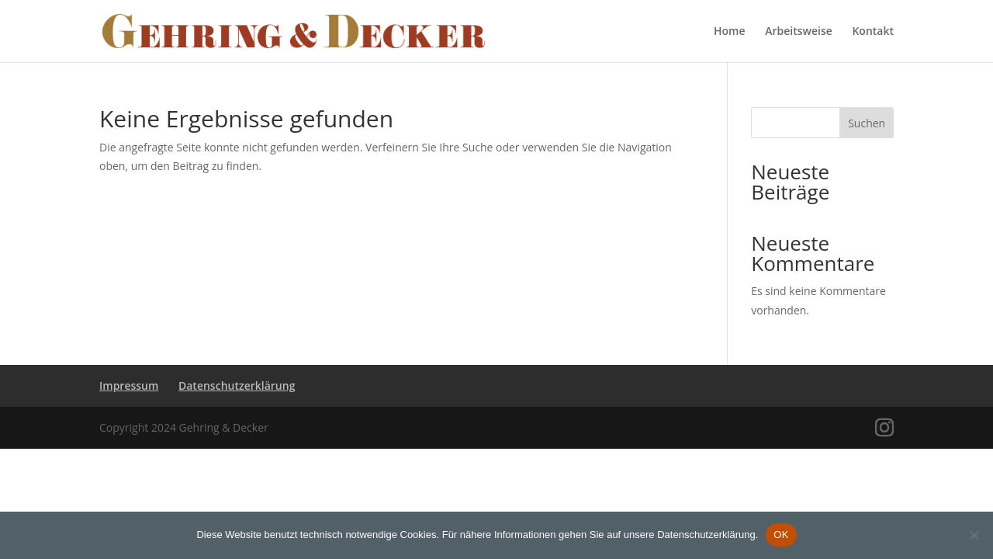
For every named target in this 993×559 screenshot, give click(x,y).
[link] (294, 30)
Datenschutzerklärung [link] (236, 385)
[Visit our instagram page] (884, 428)
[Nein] (973, 535)
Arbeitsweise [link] (798, 32)
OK (780, 534)
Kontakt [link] (873, 32)
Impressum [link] (128, 385)
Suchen (866, 123)
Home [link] (730, 32)
